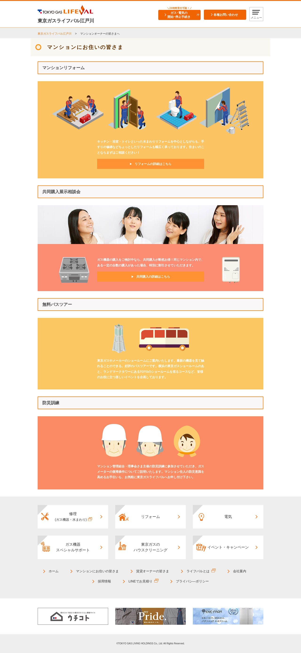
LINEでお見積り (140, 581)
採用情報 (104, 581)
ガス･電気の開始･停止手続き (178, 15)
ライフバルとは (198, 571)
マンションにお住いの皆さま (97, 571)
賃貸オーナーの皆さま (152, 571)
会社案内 (239, 571)
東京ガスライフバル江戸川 (54, 33)
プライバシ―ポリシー (192, 581)
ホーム (54, 571)
